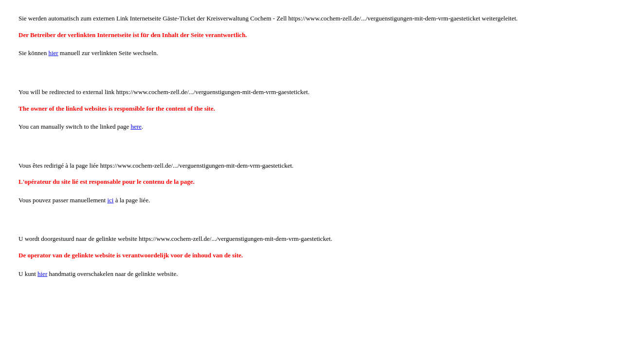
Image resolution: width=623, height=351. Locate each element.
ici (110, 200)
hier (53, 53)
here (135, 126)
